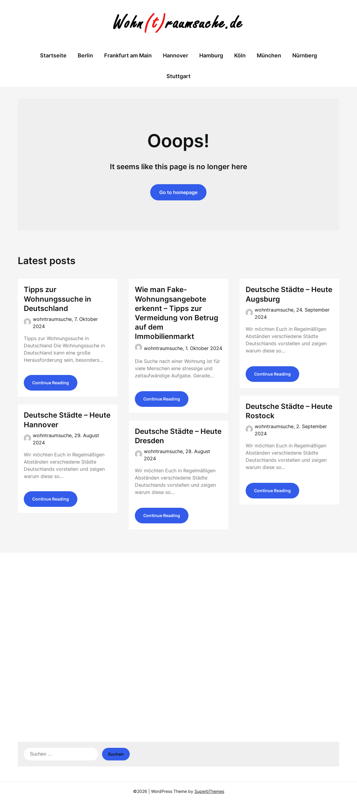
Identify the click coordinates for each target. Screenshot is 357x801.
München (269, 55)
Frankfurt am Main (128, 55)
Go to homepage (178, 192)
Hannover (175, 55)
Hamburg (211, 55)
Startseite (53, 55)
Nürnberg (304, 55)
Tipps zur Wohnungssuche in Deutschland (57, 298)
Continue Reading (50, 383)
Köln (240, 55)
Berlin (85, 55)
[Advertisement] (178, 604)
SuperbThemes (209, 791)
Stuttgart (178, 76)
